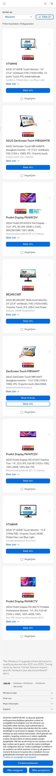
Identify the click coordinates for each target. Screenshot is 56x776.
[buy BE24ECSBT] (13, 295)
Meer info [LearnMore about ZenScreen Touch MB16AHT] (28, 403)
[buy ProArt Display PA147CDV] (22, 454)
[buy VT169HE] (11, 64)
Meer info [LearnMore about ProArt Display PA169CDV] (28, 244)
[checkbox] (28, 99)
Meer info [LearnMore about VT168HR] (28, 551)
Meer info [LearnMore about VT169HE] (28, 90)
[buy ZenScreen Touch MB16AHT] (23, 371)
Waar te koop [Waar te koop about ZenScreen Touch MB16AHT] (28, 397)
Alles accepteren (41, 770)
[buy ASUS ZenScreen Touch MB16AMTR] (28, 141)
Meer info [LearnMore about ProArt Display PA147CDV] (28, 480)
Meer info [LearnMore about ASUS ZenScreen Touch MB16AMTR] (28, 167)
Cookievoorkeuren (28, 763)
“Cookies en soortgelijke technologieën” (19, 757)
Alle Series (17, 686)
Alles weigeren (15, 770)
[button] (4, 3)
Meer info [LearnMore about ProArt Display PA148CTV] (28, 628)
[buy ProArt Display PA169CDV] (22, 218)
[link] (28, 4)
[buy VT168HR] (12, 524)
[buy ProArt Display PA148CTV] (22, 601)
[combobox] (18, 17)
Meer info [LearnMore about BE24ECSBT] (28, 321)
